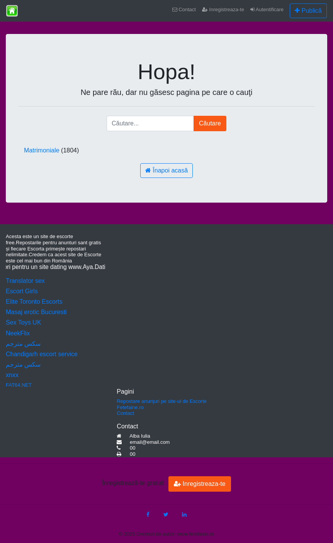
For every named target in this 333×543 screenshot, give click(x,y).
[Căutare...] (150, 123)
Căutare (210, 123)
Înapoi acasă (166, 170)
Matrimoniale (41, 150)
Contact (184, 9)
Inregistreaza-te (223, 9)
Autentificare (267, 9)
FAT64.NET (19, 385)
